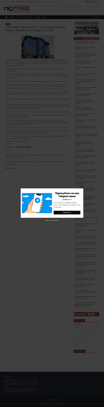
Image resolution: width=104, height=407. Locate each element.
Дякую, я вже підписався (52, 220)
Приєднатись (67, 212)
